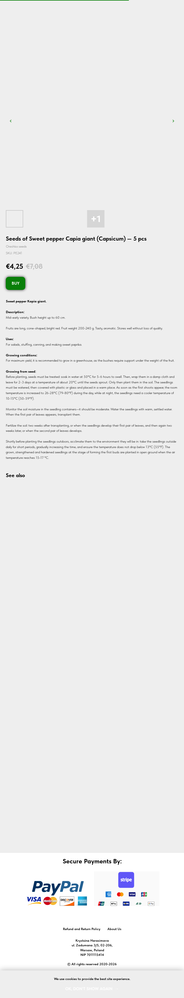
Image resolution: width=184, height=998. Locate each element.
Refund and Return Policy (81, 929)
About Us (114, 929)
